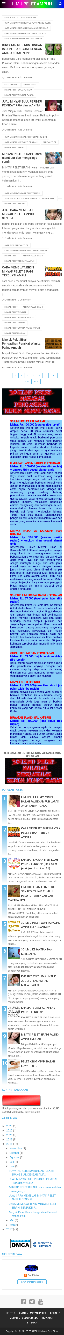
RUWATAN (47, 1318)
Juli (12, 1161)
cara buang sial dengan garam (20, 18)
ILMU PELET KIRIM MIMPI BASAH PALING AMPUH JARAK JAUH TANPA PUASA (40, 801)
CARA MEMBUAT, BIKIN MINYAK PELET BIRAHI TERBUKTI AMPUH (18, 271)
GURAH (14, 1318)
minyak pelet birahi (14, 147)
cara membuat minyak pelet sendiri (22, 193)
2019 (9, 1139)
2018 (9, 1144)
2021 (9, 1135)
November (16, 1148)
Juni (12, 1166)
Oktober (15, 1153)
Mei (12, 1220)
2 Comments (24, 299)
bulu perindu (11, 85)
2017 (9, 1229)
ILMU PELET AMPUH (32, 4)
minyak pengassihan (14, 333)
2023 (9, 1126)
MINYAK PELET (38, 1313)
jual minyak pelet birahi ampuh (20, 198)
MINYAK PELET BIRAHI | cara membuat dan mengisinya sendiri (22, 158)
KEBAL (53, 1313)
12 (54, 375)
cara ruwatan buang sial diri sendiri (23, 39)
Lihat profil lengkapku (32, 1282)
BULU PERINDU (30, 1318)
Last (36, 381)
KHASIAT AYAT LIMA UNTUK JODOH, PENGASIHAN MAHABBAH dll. (38, 981)
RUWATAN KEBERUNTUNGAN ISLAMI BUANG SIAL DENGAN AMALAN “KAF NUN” (22, 49)
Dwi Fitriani (33, 1275)
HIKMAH (21, 1313)
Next (27, 381)
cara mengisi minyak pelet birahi (21, 142)
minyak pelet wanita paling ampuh (22, 328)
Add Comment (25, 77)
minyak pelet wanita (14, 323)
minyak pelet (30, 85)
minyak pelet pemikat (15, 312)
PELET (9, 1313)
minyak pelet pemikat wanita (19, 95)
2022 (9, 1130)
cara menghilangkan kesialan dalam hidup (26, 28)
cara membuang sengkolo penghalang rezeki (27, 23)
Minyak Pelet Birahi (49, 1331)
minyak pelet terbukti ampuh (19, 261)
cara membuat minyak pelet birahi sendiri (25, 137)
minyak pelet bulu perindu (18, 90)
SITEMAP (32, 1322)
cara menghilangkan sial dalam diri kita (25, 33)
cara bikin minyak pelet (16, 245)
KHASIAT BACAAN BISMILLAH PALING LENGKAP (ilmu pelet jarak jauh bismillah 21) (39, 864)
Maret (13, 1225)
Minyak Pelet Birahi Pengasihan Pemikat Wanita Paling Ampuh (21, 343)
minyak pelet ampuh (14, 204)
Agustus (15, 1157)
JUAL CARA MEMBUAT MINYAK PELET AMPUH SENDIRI (18, 214)
